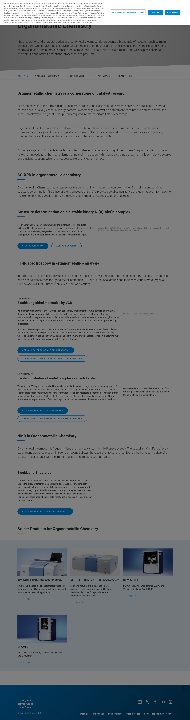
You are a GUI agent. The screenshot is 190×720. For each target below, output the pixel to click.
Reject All (155, 12)
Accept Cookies (172, 12)
